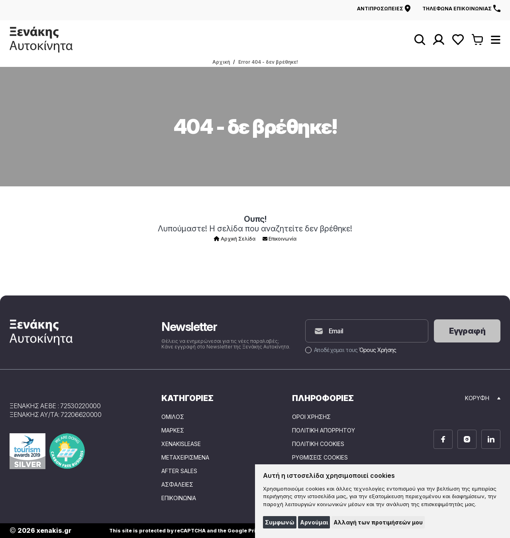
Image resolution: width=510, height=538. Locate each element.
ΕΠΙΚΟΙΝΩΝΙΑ (178, 498)
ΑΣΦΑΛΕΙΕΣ (177, 484)
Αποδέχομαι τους (350, 349)
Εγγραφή (467, 331)
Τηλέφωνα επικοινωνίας (461, 8)
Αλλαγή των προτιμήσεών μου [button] (378, 522)
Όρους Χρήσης (377, 349)
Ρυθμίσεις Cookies (320, 457)
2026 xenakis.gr (40, 530)
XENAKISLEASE (181, 444)
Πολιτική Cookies (318, 444)
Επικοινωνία (279, 239)
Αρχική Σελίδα (234, 239)
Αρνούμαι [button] (314, 522)
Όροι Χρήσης (311, 417)
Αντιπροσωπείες (383, 8)
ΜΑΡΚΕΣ (172, 430)
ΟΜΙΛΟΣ (172, 417)
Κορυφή (482, 398)
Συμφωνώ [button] (279, 522)
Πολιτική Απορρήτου (323, 430)
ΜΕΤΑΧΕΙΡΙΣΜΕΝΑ (185, 457)
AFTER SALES (179, 471)
